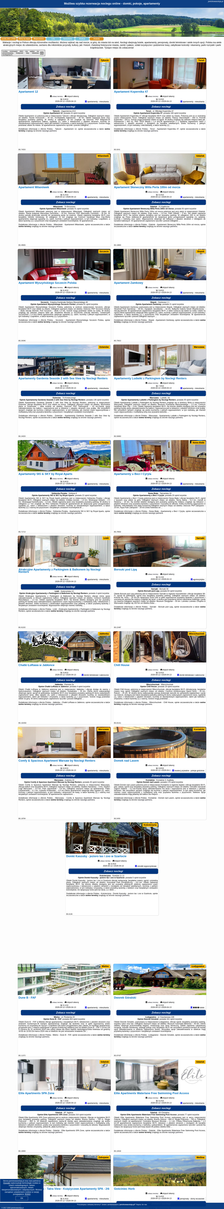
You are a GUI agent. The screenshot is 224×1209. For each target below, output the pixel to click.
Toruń (201, 60)
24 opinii (74, 128)
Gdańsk (200, 156)
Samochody (67, 39)
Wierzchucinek (196, 633)
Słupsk (200, 251)
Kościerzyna (150, 825)
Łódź (106, 538)
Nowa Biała (198, 442)
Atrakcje (82, 39)
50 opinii (185, 224)
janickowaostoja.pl (215, 1)
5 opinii (135, 893)
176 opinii (171, 797)
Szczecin (104, 251)
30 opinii (93, 797)
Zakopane (104, 1157)
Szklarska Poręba (100, 442)
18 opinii (168, 702)
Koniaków (199, 729)
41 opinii (77, 224)
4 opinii (99, 608)
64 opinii (170, 606)
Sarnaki (200, 538)
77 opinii (188, 1130)
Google (7, 1183)
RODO (27, 1194)
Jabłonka (104, 633)
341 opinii (171, 1034)
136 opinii (97, 415)
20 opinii (175, 511)
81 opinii (87, 319)
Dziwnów (104, 347)
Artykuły (96, 39)
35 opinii (187, 415)
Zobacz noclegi (65, 121)
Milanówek (103, 156)
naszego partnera (49, 146)
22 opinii (85, 511)
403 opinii (73, 1034)
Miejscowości (39, 39)
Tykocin (105, 60)
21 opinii (172, 319)
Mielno (105, 966)
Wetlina (200, 1157)
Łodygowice (198, 966)
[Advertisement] (112, 941)
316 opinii (80, 1130)
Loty (53, 39)
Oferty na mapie (24, 39)
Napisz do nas (141, 1204)
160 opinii (174, 128)
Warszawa (199, 347)
